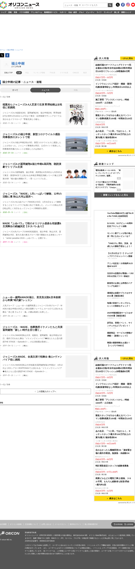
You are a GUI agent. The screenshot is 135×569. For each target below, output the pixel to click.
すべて (15, 90)
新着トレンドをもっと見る (114, 195)
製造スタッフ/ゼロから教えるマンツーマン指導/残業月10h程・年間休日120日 (113, 117)
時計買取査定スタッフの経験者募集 (112, 466)
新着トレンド (126, 12)
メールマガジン (60, 524)
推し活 (116, 12)
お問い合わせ (46, 524)
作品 (27, 73)
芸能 (10, 12)
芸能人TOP (8, 73)
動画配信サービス (50, 12)
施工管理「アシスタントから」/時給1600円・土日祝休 (112, 101)
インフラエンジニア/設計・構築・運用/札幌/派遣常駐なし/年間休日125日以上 (113, 85)
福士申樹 (18, 63)
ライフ (99, 12)
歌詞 (85, 73)
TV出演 (52, 73)
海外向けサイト (75, 524)
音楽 (15, 12)
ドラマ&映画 (24, 12)
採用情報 (119, 524)
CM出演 (76, 73)
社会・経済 (72, 12)
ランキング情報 (39, 73)
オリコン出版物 (15, 524)
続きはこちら (114, 151)
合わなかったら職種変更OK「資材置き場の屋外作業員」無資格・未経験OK (113, 451)
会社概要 (3, 524)
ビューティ (90, 12)
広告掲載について (31, 524)
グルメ (81, 12)
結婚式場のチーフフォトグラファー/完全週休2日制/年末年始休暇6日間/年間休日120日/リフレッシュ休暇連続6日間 (113, 68)
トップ (3, 12)
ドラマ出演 (64, 73)
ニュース (45, 90)
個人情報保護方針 (91, 524)
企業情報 (129, 524)
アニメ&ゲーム (36, 12)
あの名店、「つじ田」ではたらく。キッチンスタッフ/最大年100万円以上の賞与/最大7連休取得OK (113, 134)
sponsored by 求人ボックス (126, 155)
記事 (19, 73)
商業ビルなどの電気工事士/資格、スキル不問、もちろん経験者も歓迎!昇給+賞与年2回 (113, 481)
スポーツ (63, 12)
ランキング (108, 12)
